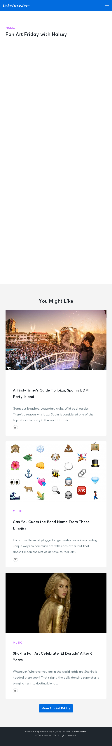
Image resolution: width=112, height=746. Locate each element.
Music (10, 27)
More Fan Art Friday (56, 708)
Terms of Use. (79, 732)
